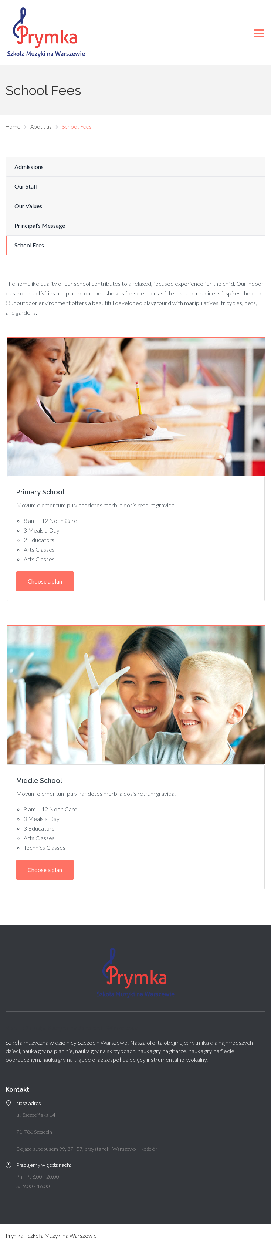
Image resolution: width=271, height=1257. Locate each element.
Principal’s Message (39, 225)
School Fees (29, 245)
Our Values (28, 205)
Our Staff (26, 186)
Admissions (29, 166)
